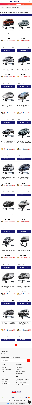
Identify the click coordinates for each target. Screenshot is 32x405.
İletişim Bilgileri (5, 379)
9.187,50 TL (24, 183)
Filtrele (4, 15)
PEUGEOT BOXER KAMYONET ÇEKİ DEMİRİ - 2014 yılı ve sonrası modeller (8, 251)
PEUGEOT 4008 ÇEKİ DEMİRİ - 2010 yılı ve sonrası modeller (8, 142)
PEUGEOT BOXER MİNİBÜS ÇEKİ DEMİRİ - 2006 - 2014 (24, 178)
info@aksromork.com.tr (22, 384)
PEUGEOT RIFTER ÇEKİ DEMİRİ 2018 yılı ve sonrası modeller (8, 34)
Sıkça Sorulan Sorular (6, 383)
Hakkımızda (4, 367)
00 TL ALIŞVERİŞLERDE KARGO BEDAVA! (16, 4)
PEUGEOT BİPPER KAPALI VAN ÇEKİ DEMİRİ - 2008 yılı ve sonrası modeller (8, 178)
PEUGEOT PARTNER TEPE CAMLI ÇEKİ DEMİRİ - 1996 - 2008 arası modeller (8, 323)
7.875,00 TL (8, 38)
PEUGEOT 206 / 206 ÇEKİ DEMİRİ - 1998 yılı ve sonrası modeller (23, 34)
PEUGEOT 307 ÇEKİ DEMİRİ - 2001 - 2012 (8, 106)
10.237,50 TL (23, 255)
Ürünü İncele (8, 50)
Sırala (19, 15)
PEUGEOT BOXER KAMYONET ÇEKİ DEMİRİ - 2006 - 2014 (23, 214)
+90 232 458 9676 (21, 382)
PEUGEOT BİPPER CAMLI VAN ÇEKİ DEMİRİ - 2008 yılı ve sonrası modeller (24, 142)
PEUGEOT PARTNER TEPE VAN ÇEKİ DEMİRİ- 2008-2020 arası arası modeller (23, 323)
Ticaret (9, 403)
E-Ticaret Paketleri (15, 403)
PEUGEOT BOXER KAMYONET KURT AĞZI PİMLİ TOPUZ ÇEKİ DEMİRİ (23, 251)
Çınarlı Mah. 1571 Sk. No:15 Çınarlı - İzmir (22, 380)
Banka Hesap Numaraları (6, 369)
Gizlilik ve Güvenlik (19, 373)
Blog (3, 371)
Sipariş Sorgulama (19, 367)
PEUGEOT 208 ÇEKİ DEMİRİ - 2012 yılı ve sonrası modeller (24, 70)
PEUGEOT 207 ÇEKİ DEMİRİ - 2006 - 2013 (8, 70)
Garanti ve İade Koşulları (20, 371)
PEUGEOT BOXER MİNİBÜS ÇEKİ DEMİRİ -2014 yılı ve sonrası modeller (8, 214)
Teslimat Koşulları (19, 369)
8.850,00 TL (8, 292)
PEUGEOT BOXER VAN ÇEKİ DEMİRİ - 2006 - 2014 (8, 287)
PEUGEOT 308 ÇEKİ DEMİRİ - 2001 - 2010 (23, 106)
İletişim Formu (4, 381)
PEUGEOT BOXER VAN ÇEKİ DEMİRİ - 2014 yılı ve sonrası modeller (24, 287)
